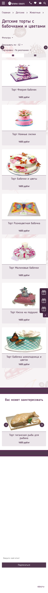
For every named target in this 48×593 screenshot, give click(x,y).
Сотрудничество (10, 520)
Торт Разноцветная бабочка (24, 223)
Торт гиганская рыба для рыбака (24, 437)
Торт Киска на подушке (24, 312)
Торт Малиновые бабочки (24, 267)
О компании (9, 501)
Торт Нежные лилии (24, 134)
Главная (7, 497)
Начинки (7, 512)
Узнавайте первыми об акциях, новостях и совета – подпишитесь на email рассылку (23, 552)
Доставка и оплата (12, 504)
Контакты (8, 508)
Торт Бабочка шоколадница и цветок (24, 358)
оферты (40, 586)
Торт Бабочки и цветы (24, 178)
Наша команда (10, 523)
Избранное (8, 516)
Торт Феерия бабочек (24, 89)
